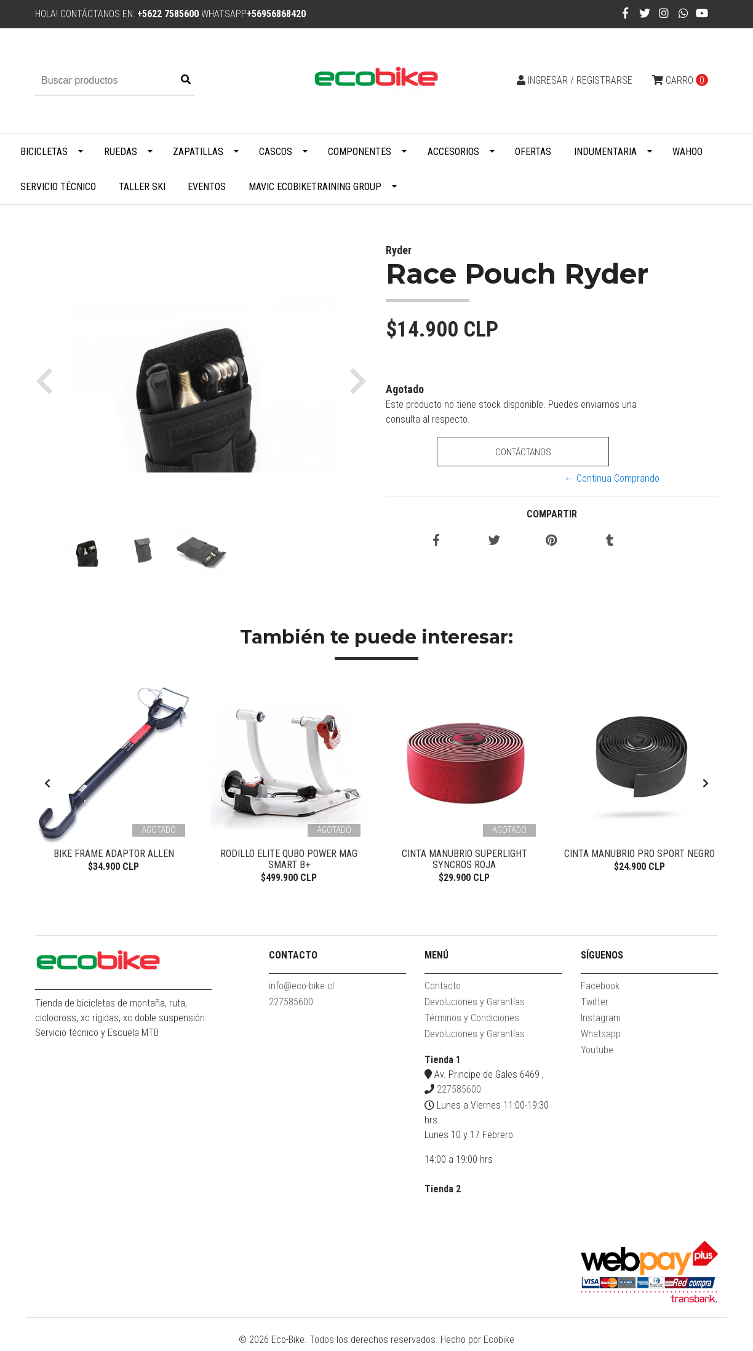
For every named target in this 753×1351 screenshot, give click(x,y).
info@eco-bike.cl (301, 990)
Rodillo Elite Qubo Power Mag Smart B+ (288, 859)
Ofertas (533, 151)
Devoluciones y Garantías (474, 1006)
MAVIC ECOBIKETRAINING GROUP (315, 187)
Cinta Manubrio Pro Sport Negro (639, 853)
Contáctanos (522, 452)
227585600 (291, 1006)
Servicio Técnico (58, 187)
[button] (49, 380)
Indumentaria (605, 151)
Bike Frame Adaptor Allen (114, 853)
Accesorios (453, 151)
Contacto (442, 990)
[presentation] (47, 785)
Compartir (552, 514)
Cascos (275, 151)
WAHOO (687, 151)
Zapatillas (198, 151)
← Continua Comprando (611, 478)
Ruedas (120, 151)
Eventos (207, 187)
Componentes (359, 151)
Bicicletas (44, 151)
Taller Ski (142, 187)
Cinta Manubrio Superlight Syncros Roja (464, 859)
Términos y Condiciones (471, 1022)
